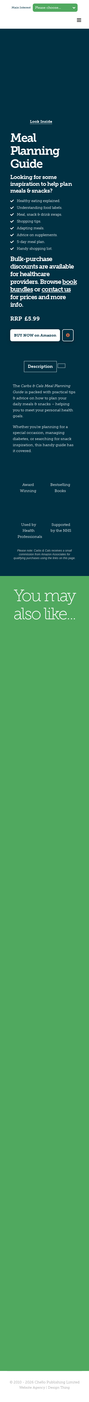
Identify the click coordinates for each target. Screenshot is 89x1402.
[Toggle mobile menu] (79, 20)
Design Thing (59, 1388)
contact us (56, 289)
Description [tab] (40, 366)
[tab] (61, 366)
